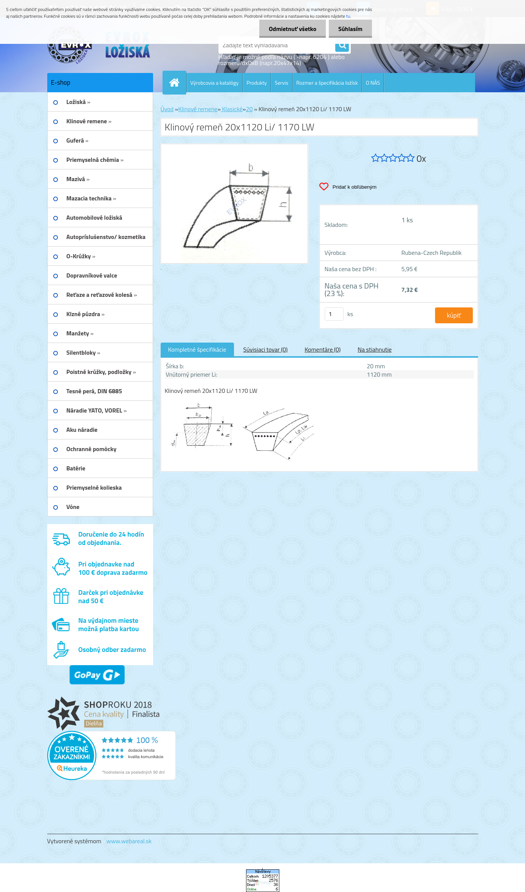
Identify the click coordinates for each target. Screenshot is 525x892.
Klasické (232, 108)
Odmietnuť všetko (292, 28)
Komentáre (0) (323, 349)
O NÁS (373, 83)
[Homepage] (177, 82)
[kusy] (334, 314)
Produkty (256, 83)
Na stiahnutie (375, 349)
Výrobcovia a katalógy (214, 83)
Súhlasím (350, 28)
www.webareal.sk (129, 840)
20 (249, 108)
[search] (342, 45)
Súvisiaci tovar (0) (265, 349)
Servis (281, 83)
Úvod (167, 108)
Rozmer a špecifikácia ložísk (327, 83)
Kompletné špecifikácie (197, 349)
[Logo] (99, 45)
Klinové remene (197, 108)
